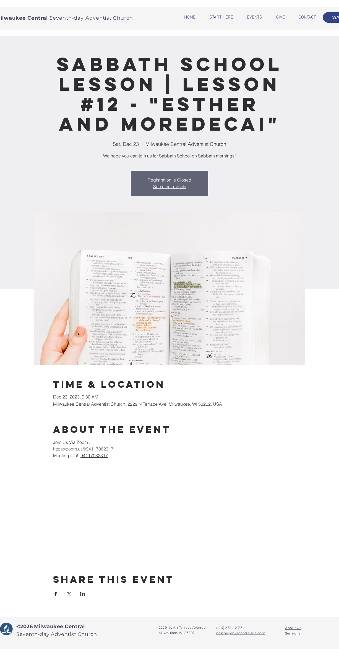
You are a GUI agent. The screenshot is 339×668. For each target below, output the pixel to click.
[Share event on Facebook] (55, 594)
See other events (169, 186)
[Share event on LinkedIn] (82, 594)
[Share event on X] (69, 594)
